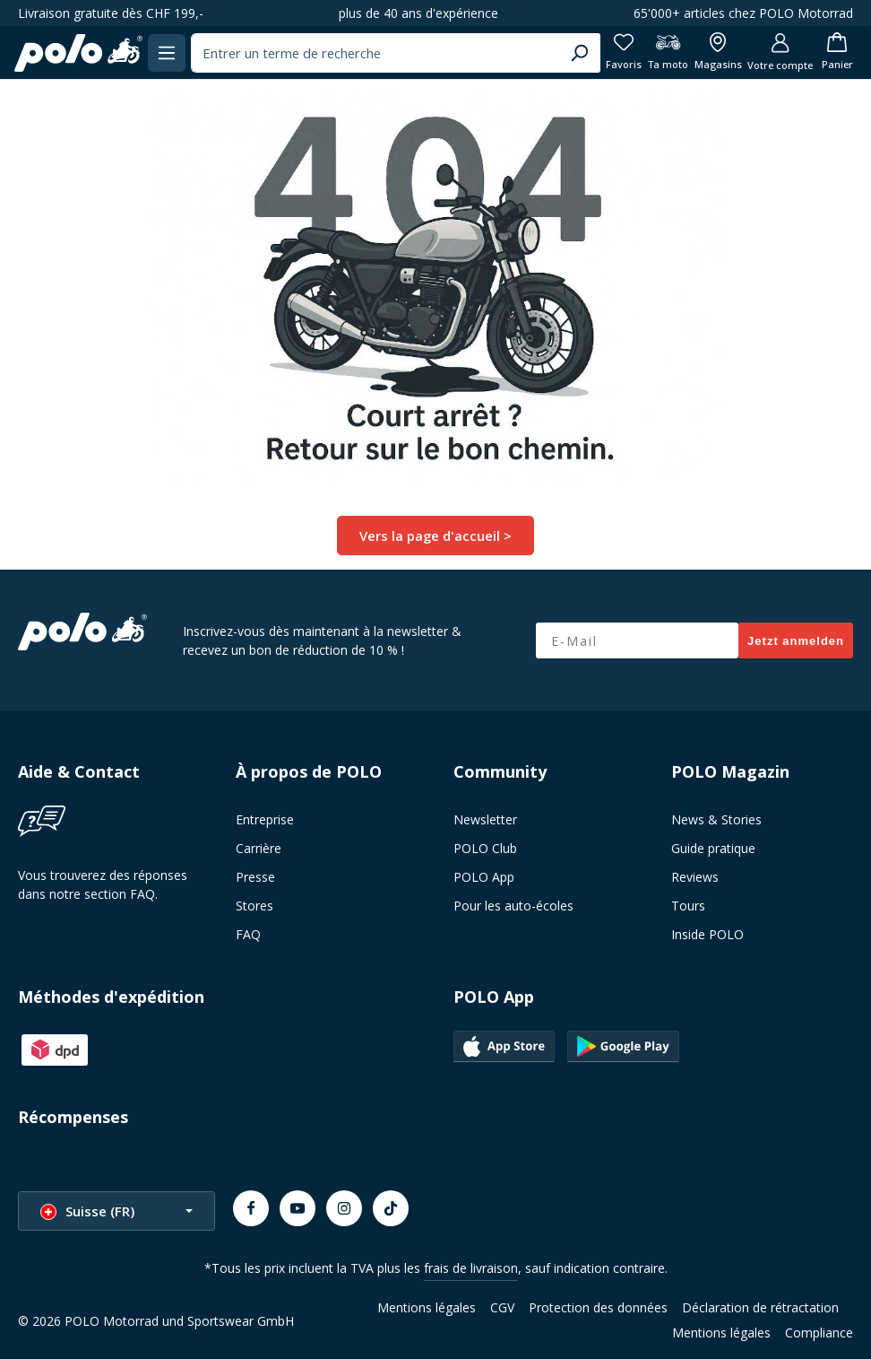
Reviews (695, 875)
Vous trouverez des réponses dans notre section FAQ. (102, 884)
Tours (688, 904)
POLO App (483, 875)
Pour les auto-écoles (513, 904)
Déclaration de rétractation (760, 1306)
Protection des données (598, 1306)
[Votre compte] (773, 52)
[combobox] (371, 53)
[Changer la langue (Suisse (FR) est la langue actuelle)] (116, 1209)
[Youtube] (297, 1207)
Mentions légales (426, 1306)
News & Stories (716, 818)
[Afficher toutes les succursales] (709, 52)
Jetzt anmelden (795, 640)
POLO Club (485, 847)
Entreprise (265, 818)
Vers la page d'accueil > (435, 535)
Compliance (819, 1331)
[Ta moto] (658, 52)
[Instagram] (344, 1207)
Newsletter (485, 818)
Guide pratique (713, 847)
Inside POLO (707, 933)
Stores (254, 904)
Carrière (258, 847)
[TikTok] (391, 1207)
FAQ (248, 933)
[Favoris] (611, 52)
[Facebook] (251, 1207)
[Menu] (171, 52)
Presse (255, 875)
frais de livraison (471, 1267)
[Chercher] (566, 53)
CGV (502, 1306)
